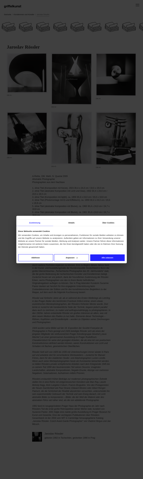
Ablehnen (35, 258)
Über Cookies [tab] (108, 223)
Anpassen (71, 258)
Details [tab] (71, 223)
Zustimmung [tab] (34, 223)
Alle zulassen (107, 258)
